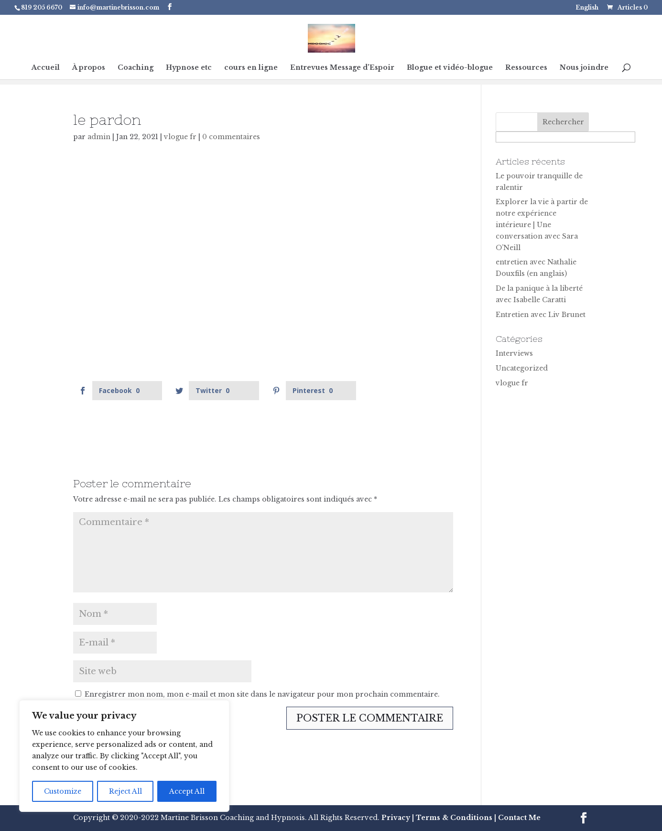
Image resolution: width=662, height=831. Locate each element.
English (586, 8)
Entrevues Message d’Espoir (342, 68)
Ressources (526, 68)
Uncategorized (522, 368)
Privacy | (397, 817)
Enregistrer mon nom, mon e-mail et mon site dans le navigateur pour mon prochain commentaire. (262, 694)
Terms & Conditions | (456, 817)
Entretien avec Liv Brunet (541, 314)
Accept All (187, 791)
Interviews (514, 353)
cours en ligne (251, 68)
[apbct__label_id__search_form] (565, 136)
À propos (88, 68)
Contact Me (518, 817)
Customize (62, 791)
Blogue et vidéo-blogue (450, 68)
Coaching (135, 68)
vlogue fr (180, 136)
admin (98, 136)
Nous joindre (584, 68)
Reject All (125, 791)
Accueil (46, 68)
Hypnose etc (189, 68)
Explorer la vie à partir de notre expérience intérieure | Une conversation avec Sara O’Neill (542, 224)
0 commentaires (231, 136)
